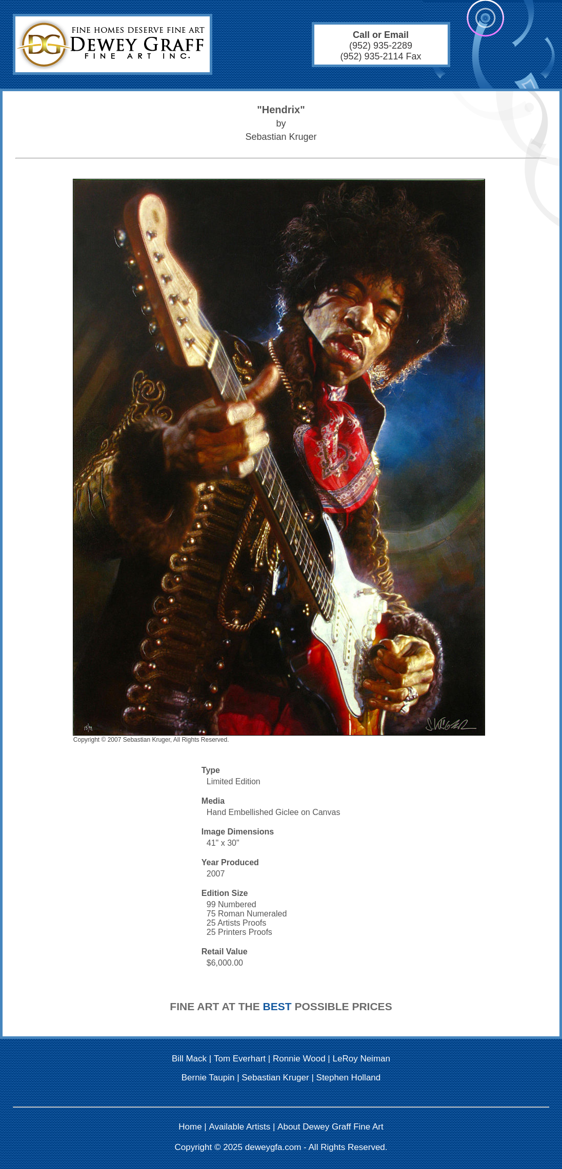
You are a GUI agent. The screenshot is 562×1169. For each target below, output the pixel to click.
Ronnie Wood (299, 1058)
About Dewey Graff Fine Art (330, 1127)
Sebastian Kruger (275, 1077)
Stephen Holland (348, 1077)
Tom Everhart (240, 1058)
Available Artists (240, 1127)
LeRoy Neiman (361, 1058)
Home (190, 1127)
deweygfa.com (273, 1147)
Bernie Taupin (208, 1077)
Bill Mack (189, 1058)
